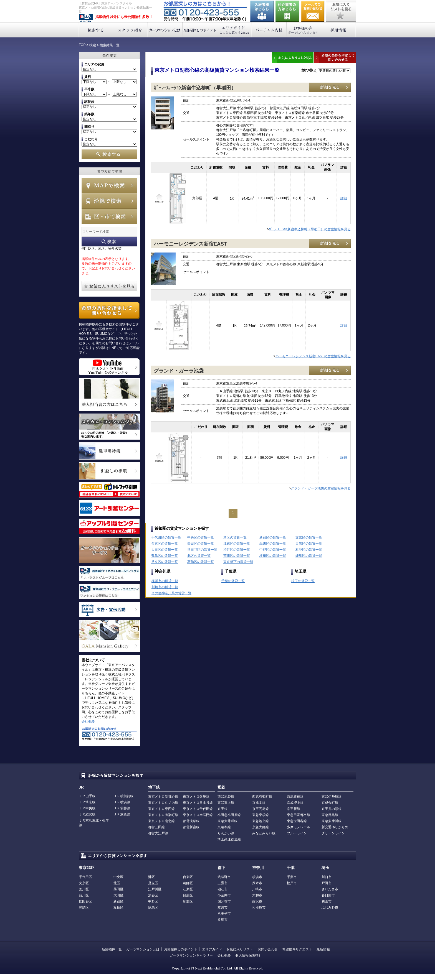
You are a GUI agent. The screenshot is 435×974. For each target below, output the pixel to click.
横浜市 (257, 877)
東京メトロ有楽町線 (163, 815)
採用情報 (338, 29)
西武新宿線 (295, 797)
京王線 (222, 809)
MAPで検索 (109, 185)
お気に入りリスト (239, 949)
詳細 (343, 198)
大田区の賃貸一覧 (164, 550)
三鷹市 (222, 883)
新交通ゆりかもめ (335, 827)
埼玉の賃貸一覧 (303, 581)
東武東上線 (226, 803)
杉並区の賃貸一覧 (308, 550)
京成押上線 (295, 803)
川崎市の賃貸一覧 (164, 587)
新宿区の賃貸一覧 (272, 537)
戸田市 (327, 883)
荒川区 (84, 889)
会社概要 (88, 721)
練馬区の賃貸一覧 (308, 556)
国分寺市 (224, 901)
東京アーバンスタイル (86, 18)
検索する (96, 29)
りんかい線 (226, 833)
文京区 (84, 883)
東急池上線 (260, 821)
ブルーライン (297, 833)
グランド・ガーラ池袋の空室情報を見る (321, 488)
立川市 (222, 907)
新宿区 (118, 901)
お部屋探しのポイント (200, 29)
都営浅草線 (191, 821)
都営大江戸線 (158, 833)
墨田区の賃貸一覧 (200, 543)
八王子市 (224, 914)
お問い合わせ (313, 11)
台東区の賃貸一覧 (164, 543)
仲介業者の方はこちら (287, 11)
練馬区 (153, 907)
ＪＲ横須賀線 (123, 796)
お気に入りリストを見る (341, 11)
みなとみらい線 (263, 833)
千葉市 (292, 877)
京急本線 (224, 827)
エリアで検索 (109, 216)
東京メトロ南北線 (161, 821)
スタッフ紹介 (130, 29)
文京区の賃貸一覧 (308, 537)
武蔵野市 (224, 877)
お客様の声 (304, 29)
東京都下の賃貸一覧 (238, 562)
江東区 (188, 889)
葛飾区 (188, 883)
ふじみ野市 (330, 907)
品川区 (84, 895)
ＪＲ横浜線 (121, 802)
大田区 (118, 895)
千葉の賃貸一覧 (233, 581)
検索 (92, 45)
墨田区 (118, 889)
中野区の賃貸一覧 (272, 550)
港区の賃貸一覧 (235, 537)
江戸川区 (154, 889)
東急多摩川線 (332, 821)
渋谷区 (153, 895)
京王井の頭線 (332, 809)
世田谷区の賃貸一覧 (202, 550)
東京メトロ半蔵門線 (198, 815)
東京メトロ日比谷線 (198, 803)
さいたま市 (330, 889)
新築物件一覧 (112, 949)
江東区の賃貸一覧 (236, 543)
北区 (116, 883)
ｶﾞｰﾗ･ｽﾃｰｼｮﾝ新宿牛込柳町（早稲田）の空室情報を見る (310, 229)
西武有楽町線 (262, 797)
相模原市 (258, 907)
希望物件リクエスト (297, 949)
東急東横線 (260, 815)
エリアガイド (234, 29)
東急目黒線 (330, 815)
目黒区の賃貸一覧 (308, 543)
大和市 (257, 895)
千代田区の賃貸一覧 (166, 537)
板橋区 (118, 907)
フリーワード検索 (109, 241)
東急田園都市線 (298, 815)
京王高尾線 (260, 809)
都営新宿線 (191, 827)
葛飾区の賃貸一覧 (200, 562)
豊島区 (84, 907)
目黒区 (188, 895)
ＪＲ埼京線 (87, 802)
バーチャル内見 (269, 29)
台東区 (188, 877)
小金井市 (224, 895)
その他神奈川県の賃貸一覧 (171, 593)
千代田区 (85, 877)
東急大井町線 (227, 821)
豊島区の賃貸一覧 (164, 556)
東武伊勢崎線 (332, 797)
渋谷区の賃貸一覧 (236, 550)
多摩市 (222, 920)
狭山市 (327, 901)
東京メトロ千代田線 (198, 809)
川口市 (327, 877)
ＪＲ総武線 (87, 814)
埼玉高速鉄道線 (229, 839)
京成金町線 (330, 803)
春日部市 (328, 895)
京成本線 (258, 803)
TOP (82, 45)
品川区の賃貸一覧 (272, 543)
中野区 (153, 901)
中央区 (118, 877)
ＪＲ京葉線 (121, 814)
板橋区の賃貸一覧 (272, 556)
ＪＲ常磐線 (121, 808)
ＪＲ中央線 (87, 808)
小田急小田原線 (229, 815)
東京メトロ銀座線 (196, 797)
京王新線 (293, 809)
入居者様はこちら (262, 11)
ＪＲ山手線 (87, 796)
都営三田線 (156, 827)
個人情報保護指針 (248, 955)
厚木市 (257, 883)
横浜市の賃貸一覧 (164, 581)
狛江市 (222, 889)
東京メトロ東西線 (161, 809)
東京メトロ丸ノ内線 (163, 803)
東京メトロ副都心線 (163, 797)
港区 (151, 877)
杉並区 (188, 901)
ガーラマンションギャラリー (191, 955)
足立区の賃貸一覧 (164, 562)
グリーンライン (333, 833)
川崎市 (257, 889)
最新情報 (323, 949)
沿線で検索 (109, 201)
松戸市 (292, 883)
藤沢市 (257, 901)
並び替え (309, 70)
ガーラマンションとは (165, 29)
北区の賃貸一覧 (199, 556)
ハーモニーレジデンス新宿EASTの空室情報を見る (313, 356)
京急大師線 (260, 827)
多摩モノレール (298, 827)
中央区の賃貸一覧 (200, 537)
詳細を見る (330, 87)
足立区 (153, 883)
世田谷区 (85, 901)
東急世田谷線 (297, 821)
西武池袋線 (226, 797)
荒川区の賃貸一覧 (236, 556)
